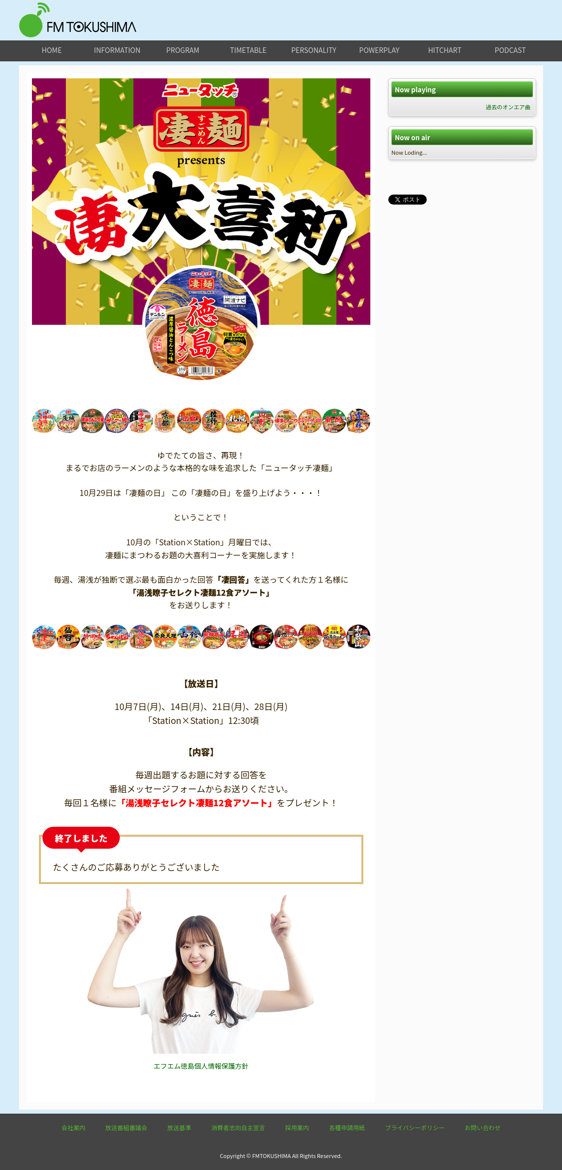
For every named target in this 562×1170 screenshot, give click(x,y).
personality (313, 50)
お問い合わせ (483, 1127)
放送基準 (179, 1127)
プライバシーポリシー (415, 1127)
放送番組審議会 (126, 1127)
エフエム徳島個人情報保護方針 (201, 1066)
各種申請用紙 (347, 1127)
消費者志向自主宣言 (238, 1127)
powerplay (379, 50)
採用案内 (297, 1127)
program (182, 50)
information (117, 50)
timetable (248, 50)
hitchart (445, 50)
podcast (510, 50)
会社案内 (73, 1127)
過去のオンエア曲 (508, 107)
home (52, 50)
